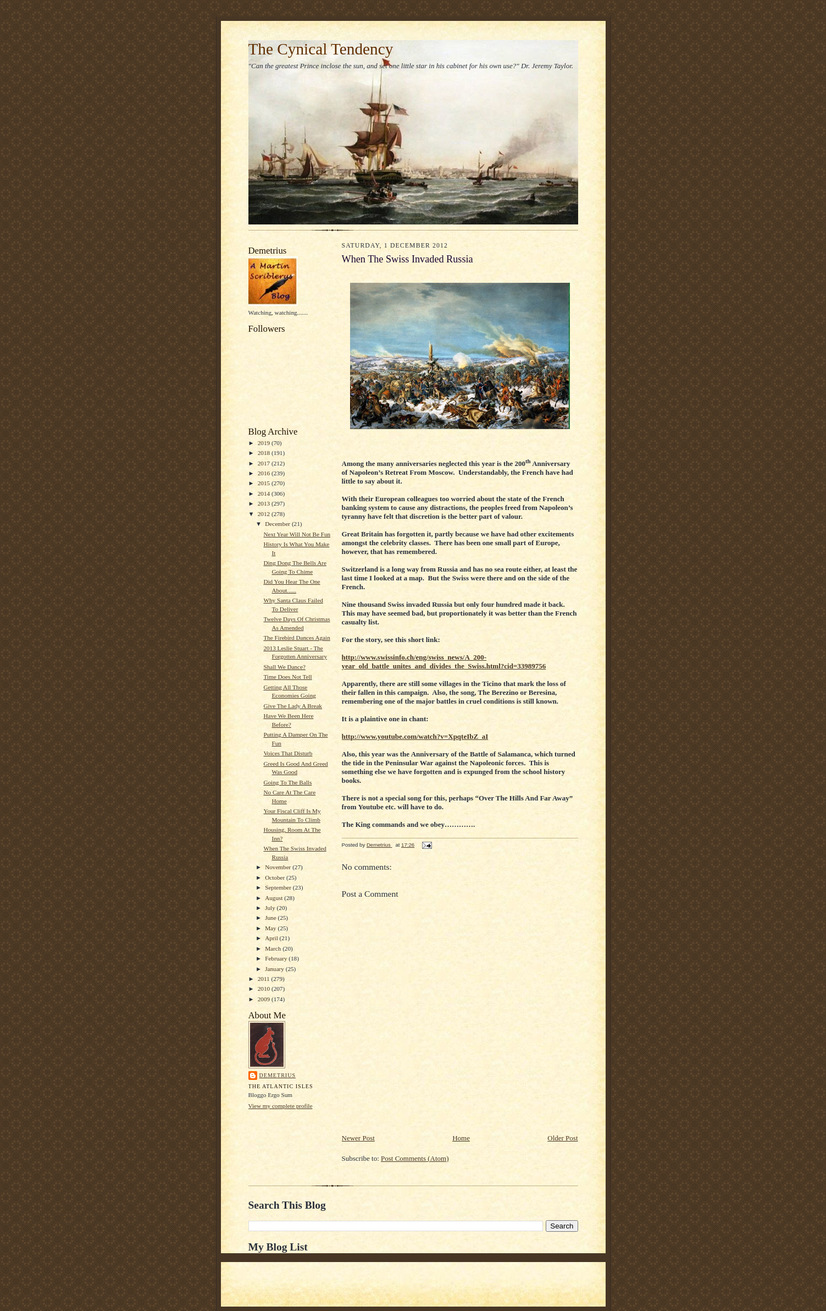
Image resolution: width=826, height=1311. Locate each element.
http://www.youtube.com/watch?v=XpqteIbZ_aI (415, 736)
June (271, 917)
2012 (264, 514)
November (278, 867)
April (272, 938)
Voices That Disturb (287, 753)
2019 (264, 443)
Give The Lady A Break (292, 706)
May (271, 928)
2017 (264, 463)
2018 (264, 452)
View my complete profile (280, 1105)
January (275, 969)
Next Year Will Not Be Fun (296, 534)
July (270, 907)
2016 (264, 473)
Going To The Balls (287, 782)
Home (461, 1138)
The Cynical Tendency (320, 49)
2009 (264, 999)
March (273, 948)
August (274, 898)
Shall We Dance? (284, 666)
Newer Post (358, 1138)
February (277, 958)
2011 (264, 978)
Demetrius (277, 1075)
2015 (264, 483)
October (275, 877)
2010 (264, 988)
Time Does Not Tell (287, 676)
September (279, 887)
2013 (264, 503)
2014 (264, 493)
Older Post (562, 1138)
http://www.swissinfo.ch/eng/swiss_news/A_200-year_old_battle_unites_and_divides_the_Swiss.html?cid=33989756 (444, 661)
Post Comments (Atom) (415, 1158)
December (278, 523)
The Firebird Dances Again (296, 637)
